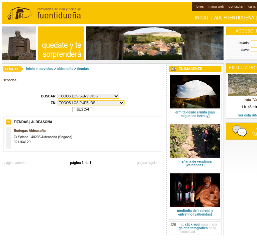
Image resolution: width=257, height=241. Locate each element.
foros (199, 6)
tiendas (83, 69)
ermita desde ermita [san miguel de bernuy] (195, 114)
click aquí (192, 224)
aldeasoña (65, 69)
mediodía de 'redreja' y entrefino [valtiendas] (195, 212)
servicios (45, 69)
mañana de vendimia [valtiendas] (195, 163)
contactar (236, 6)
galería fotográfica (193, 228)
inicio (30, 69)
